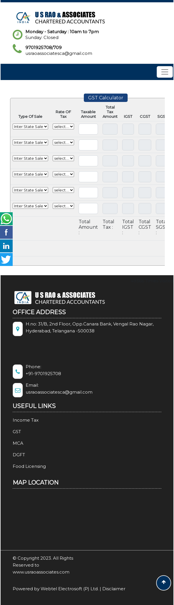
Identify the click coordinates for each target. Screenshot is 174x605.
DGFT (12, 454)
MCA (11, 443)
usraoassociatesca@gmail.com (58, 53)
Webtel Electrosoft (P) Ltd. (70, 588)
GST (10, 431)
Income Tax (19, 420)
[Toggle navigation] (165, 72)
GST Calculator (105, 97)
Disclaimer (113, 588)
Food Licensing (22, 466)
